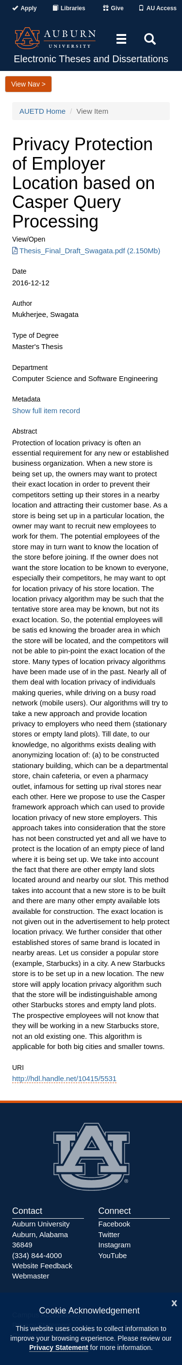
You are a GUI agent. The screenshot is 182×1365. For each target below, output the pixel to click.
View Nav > (28, 84)
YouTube (113, 1255)
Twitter (109, 1234)
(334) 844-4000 (37, 1255)
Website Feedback (42, 1265)
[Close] (174, 1302)
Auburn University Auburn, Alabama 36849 (40, 1234)
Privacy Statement (58, 1347)
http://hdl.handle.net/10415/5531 (64, 1078)
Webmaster (30, 1276)
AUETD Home (42, 111)
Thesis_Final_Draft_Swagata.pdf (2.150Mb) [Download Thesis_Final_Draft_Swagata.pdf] (86, 250)
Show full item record (46, 410)
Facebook (115, 1224)
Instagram (115, 1245)
